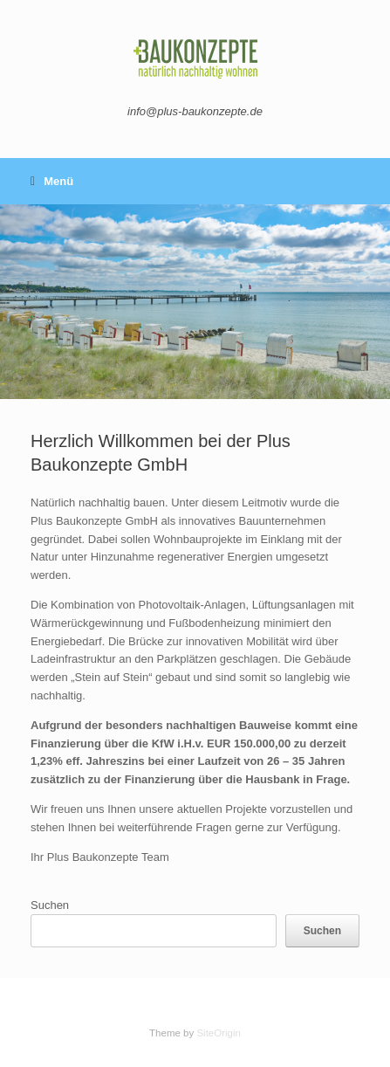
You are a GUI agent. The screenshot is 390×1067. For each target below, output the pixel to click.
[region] (195, 302)
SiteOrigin (218, 1033)
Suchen (50, 905)
